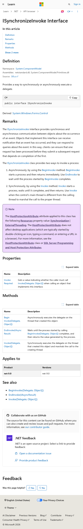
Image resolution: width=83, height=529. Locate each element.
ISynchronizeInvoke (18, 129)
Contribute (56, 515)
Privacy (68, 515)
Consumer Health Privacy (15, 519)
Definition (10, 34)
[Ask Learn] (62, 11)
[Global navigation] (3, 4)
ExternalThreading (15, 225)
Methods (9, 47)
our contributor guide (37, 427)
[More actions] (77, 11)
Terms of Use (40, 519)
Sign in (77, 4)
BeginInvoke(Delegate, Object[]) (12, 321)
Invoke (44, 186)
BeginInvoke (49, 170)
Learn (6, 11)
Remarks (9, 39)
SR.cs (13, 76)
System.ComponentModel (28, 68)
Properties (10, 43)
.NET (16, 11)
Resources (27, 220)
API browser (29, 11)
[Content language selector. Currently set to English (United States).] (17, 500)
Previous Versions (27, 515)
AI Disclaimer (9, 515)
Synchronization (59, 220)
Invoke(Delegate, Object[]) (30, 283)
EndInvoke (71, 174)
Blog (42, 515)
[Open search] (69, 4)
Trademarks (55, 519)
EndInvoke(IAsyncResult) (22, 394)
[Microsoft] (41, 4)
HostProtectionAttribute (24, 216)
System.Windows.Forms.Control (30, 113)
